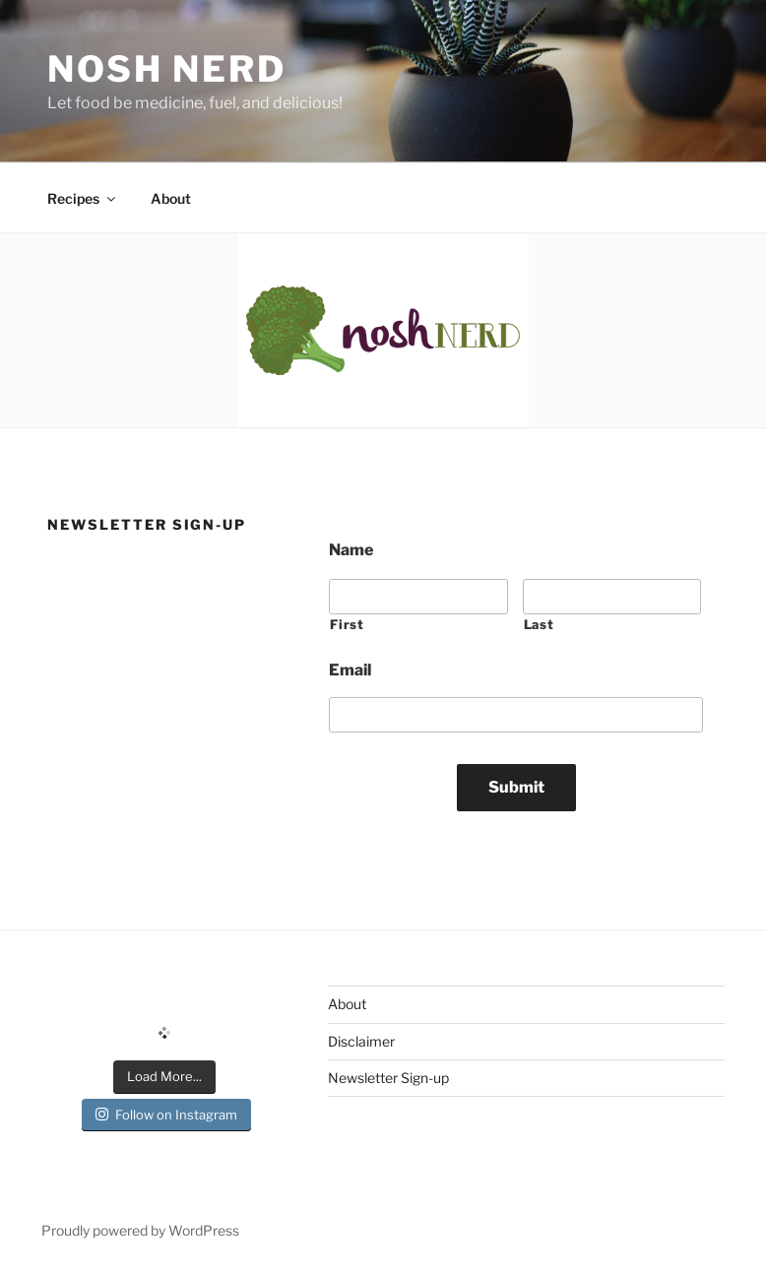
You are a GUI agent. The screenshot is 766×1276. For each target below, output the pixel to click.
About (171, 198)
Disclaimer (361, 1041)
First (346, 624)
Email (350, 670)
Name (351, 550)
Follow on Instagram (166, 1114)
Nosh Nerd (167, 69)
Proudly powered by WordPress (140, 1230)
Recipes (82, 198)
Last (539, 624)
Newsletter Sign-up (388, 1077)
